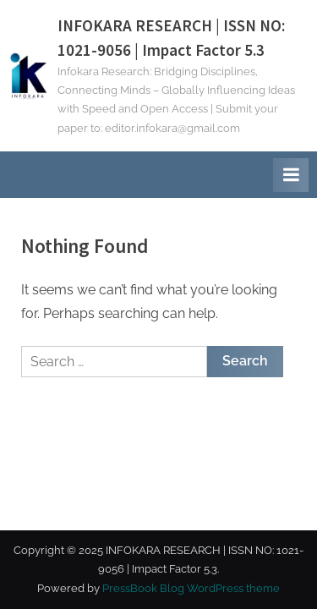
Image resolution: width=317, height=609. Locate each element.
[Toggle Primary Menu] (291, 175)
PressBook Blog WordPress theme (191, 588)
